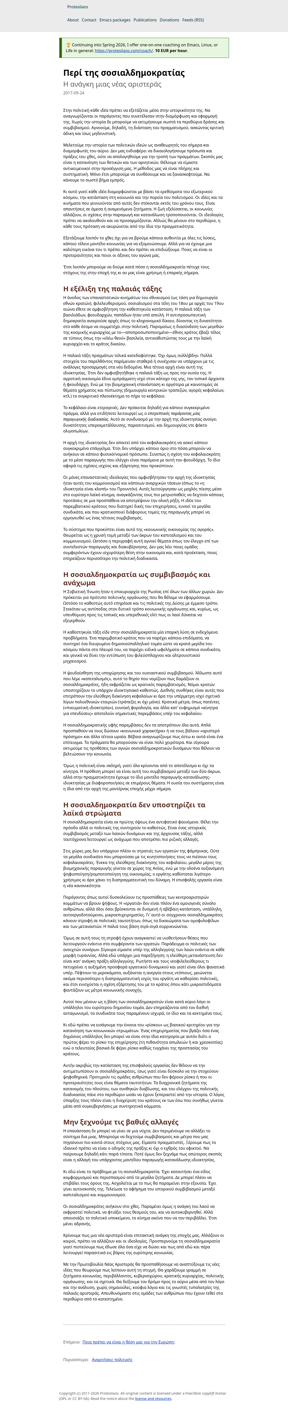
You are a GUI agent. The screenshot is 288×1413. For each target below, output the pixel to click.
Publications (145, 20)
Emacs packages (114, 20)
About (73, 20)
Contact (89, 20)
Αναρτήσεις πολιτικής (112, 1359)
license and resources (153, 1398)
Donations (169, 20)
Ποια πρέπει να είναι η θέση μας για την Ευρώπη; (129, 1342)
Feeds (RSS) (193, 20)
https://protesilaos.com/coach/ (124, 50)
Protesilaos (77, 7)
